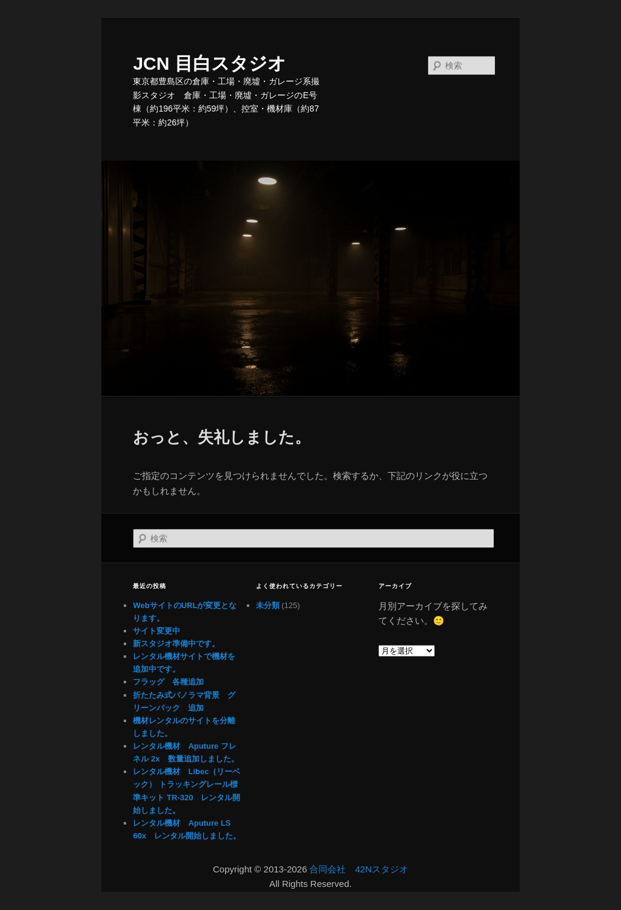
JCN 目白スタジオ (209, 63)
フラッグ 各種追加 (168, 681)
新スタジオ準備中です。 (176, 643)
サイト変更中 (156, 630)
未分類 (268, 605)
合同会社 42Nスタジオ (358, 869)
